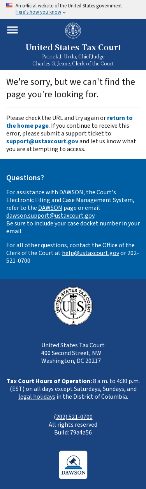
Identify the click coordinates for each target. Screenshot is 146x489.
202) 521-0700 (74, 417)
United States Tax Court (73, 47)
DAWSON (50, 208)
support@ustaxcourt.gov (42, 141)
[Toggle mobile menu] (12, 30)
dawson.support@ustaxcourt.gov (50, 215)
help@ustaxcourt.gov (90, 253)
